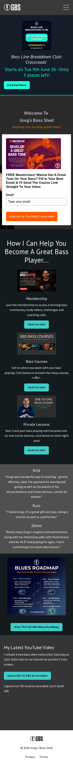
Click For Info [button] (37, 324)
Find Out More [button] (16, 85)
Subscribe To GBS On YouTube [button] (27, 675)
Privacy (30, 757)
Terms (43, 757)
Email (10, 194)
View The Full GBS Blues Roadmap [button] (36, 627)
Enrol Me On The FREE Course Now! (31, 216)
